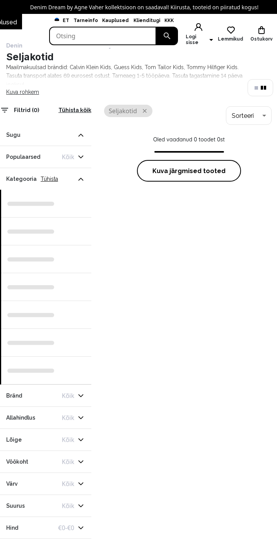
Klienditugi (146, 20)
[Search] (102, 36)
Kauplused (115, 20)
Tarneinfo (86, 20)
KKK (169, 20)
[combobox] (249, 115)
